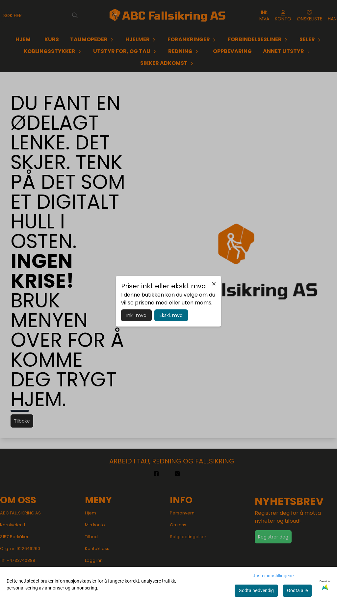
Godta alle (297, 590)
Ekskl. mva (171, 315)
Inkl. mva (136, 315)
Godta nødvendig (256, 590)
